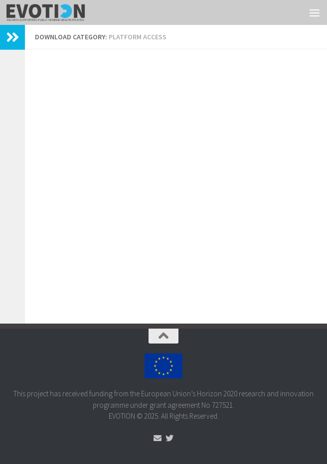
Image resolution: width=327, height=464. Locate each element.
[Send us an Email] (158, 438)
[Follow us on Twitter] (169, 438)
